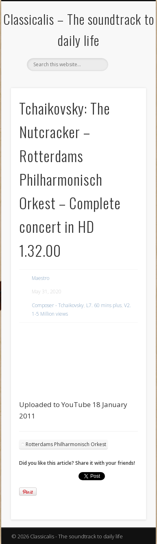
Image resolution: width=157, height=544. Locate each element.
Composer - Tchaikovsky (58, 305)
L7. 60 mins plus (104, 305)
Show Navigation (126, 72)
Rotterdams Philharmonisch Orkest (66, 444)
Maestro (40, 278)
